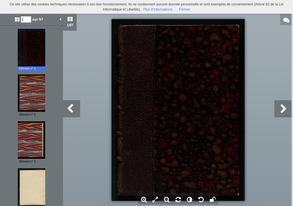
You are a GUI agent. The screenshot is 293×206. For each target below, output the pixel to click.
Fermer (184, 9)
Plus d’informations (157, 9)
